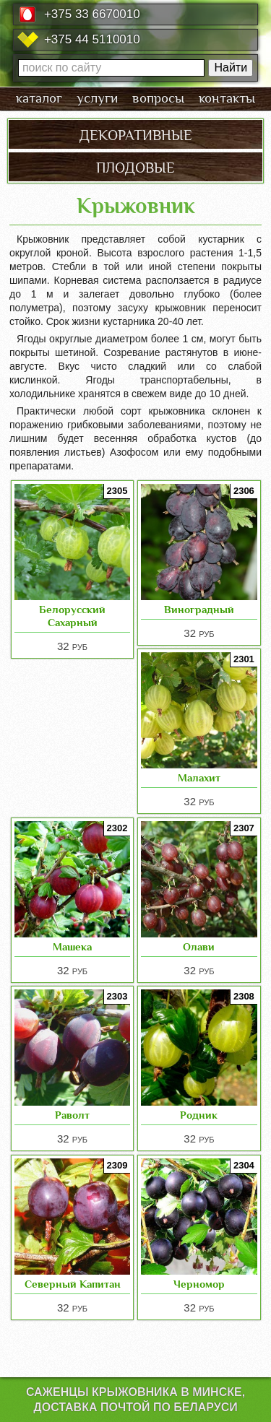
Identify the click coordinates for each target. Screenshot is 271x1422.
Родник (199, 1115)
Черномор (199, 1284)
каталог (39, 98)
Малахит (199, 777)
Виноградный (199, 609)
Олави (199, 946)
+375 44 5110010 (92, 39)
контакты (227, 98)
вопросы (158, 98)
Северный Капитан (73, 1284)
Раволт (72, 1115)
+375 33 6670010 (92, 14)
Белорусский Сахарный (72, 615)
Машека (72, 946)
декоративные (135, 133)
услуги (97, 98)
